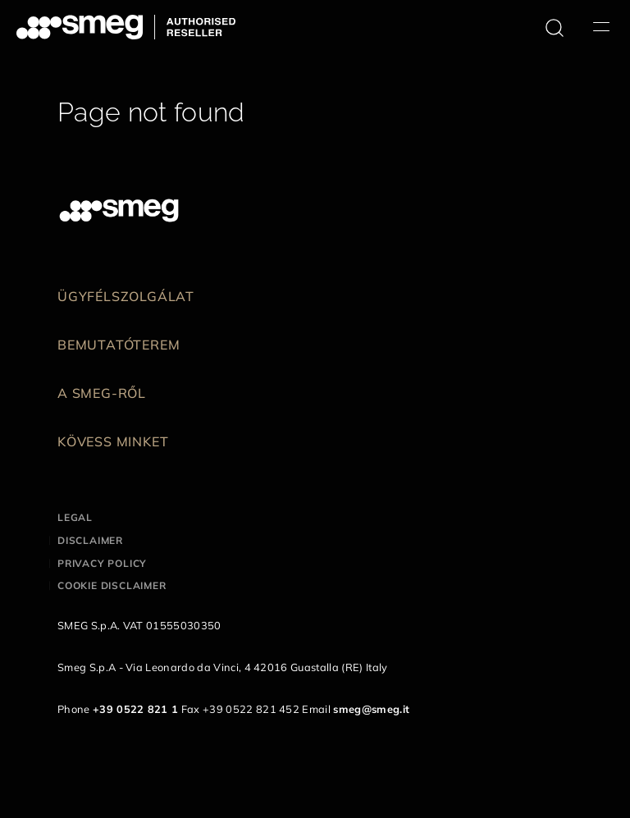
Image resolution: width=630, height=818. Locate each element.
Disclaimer (90, 540)
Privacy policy (102, 563)
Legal (75, 517)
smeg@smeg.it (371, 708)
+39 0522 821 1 (135, 708)
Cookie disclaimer (112, 585)
